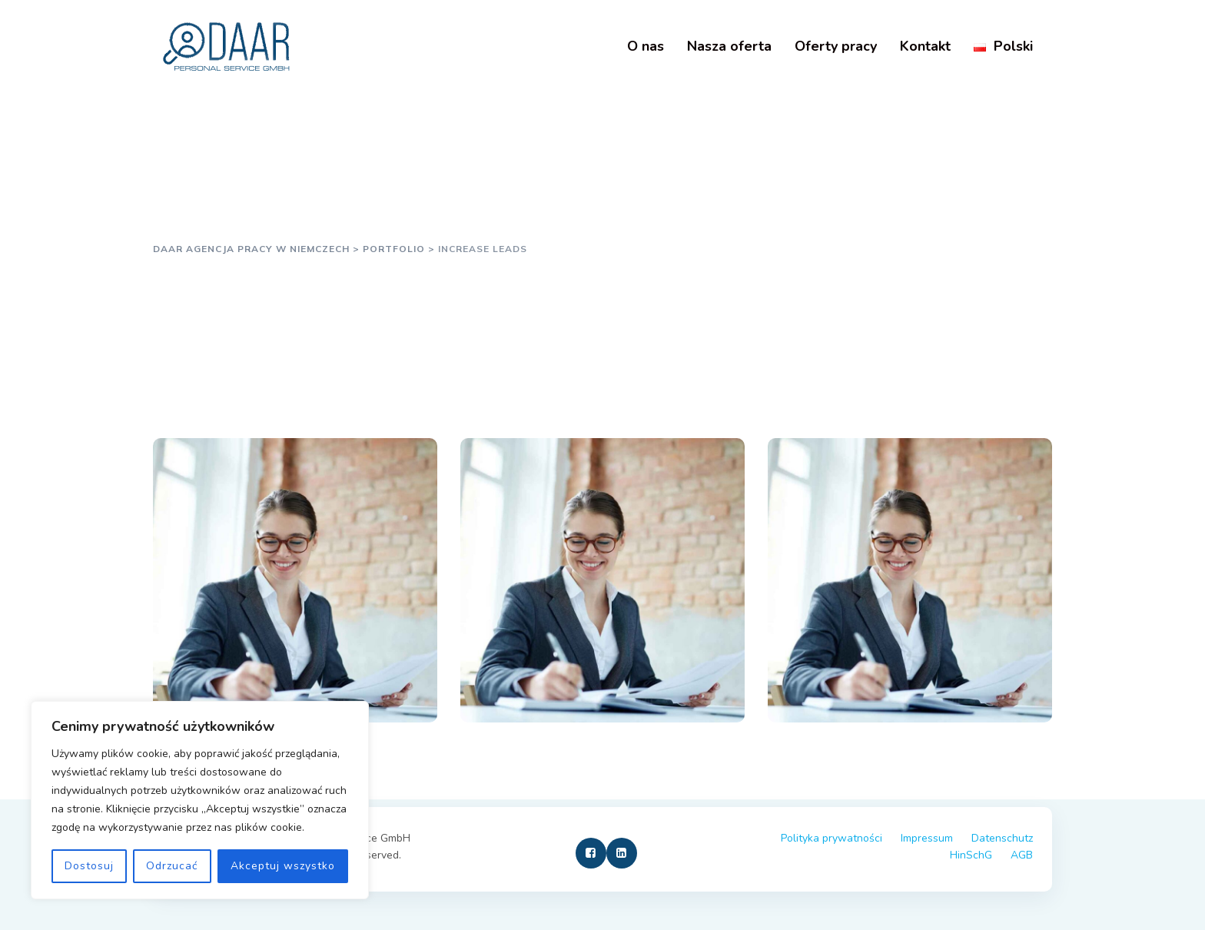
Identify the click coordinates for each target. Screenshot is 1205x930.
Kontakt (925, 46)
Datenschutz (1002, 838)
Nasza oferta (729, 46)
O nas (645, 46)
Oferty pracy (836, 46)
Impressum (927, 838)
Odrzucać (172, 866)
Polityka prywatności (831, 838)
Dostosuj (89, 866)
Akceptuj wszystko (283, 866)
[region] (200, 800)
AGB (1022, 855)
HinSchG (971, 855)
